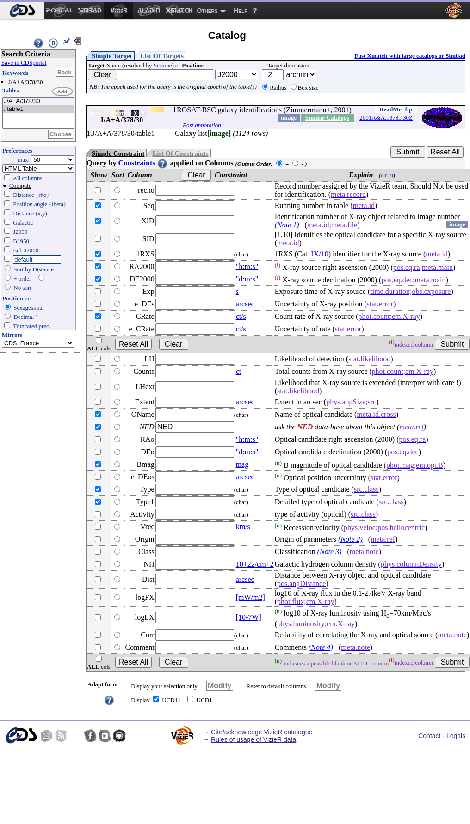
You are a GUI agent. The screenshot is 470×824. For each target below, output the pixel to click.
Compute (20, 185)
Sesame (163, 65)
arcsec (245, 304)
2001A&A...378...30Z (386, 117)
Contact (429, 735)
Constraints (143, 163)
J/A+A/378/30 (38, 101)
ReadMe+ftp (396, 109)
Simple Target (112, 56)
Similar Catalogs (327, 117)
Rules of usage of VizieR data (253, 739)
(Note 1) (287, 225)
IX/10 (319, 254)
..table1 (38, 109)
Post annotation (202, 125)
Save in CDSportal (24, 62)
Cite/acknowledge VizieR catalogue (261, 732)
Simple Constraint (118, 153)
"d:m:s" (247, 279)
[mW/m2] (250, 597)
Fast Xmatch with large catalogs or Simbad (409, 55)
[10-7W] (248, 617)
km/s (243, 527)
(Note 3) (329, 551)
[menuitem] (22, 10)
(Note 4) (321, 647)
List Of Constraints (180, 153)
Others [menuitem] (207, 10)
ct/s (241, 316)
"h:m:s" (247, 266)
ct (238, 371)
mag (242, 464)
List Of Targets (162, 56)
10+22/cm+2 (255, 564)
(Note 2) (350, 539)
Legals (455, 735)
